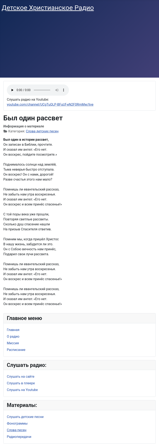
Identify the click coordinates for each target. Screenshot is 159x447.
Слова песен (16, 430)
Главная (13, 330)
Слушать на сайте (20, 377)
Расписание (16, 350)
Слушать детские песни (25, 417)
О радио (13, 336)
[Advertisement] (79, 46)
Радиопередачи (19, 437)
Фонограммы (17, 423)
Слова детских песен (42, 131)
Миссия (13, 343)
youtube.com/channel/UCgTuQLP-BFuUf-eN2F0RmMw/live (50, 104)
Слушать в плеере (21, 383)
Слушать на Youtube (22, 390)
